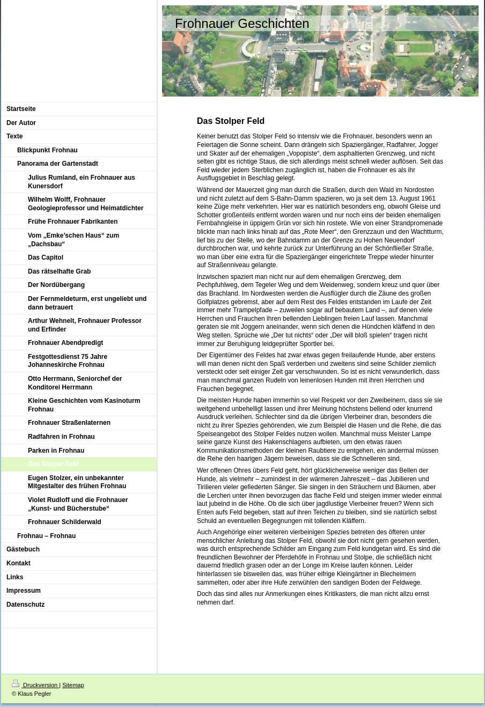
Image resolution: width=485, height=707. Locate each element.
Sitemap (73, 685)
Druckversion (35, 685)
